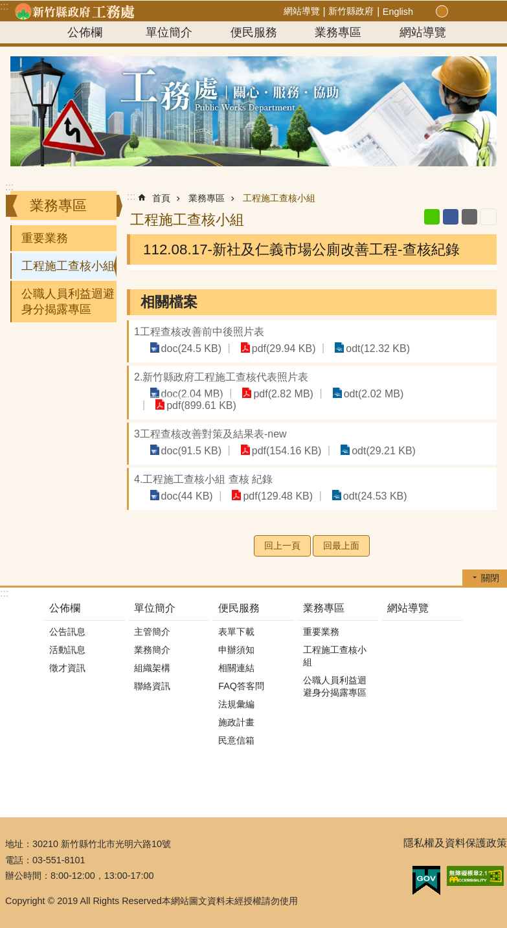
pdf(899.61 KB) (199, 404)
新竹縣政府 (351, 11)
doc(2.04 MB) (190, 393)
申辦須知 (236, 650)
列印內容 (488, 216)
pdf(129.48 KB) (271, 495)
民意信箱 (236, 740)
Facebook (450, 217)
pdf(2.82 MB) (276, 393)
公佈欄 (84, 32)
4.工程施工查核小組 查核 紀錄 (203, 479)
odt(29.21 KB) (372, 450)
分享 (471, 12)
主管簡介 (152, 631)
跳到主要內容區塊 (6, 6)
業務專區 (338, 32)
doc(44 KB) (184, 495)
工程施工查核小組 (68, 266)
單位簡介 (169, 32)
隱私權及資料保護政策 (455, 842)
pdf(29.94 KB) (277, 347)
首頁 (161, 198)
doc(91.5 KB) (189, 450)
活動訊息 (67, 650)
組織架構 (152, 668)
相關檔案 (169, 302)
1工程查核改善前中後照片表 (199, 331)
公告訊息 (67, 631)
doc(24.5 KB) (189, 347)
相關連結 (236, 668)
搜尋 (486, 12)
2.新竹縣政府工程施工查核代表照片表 (221, 376)
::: (9, 186)
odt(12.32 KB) (366, 347)
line (432, 217)
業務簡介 (152, 650)
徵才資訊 (67, 668)
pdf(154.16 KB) (280, 450)
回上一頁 (282, 545)
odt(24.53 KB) (364, 495)
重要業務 (44, 238)
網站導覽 (302, 11)
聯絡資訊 (152, 686)
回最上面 (341, 545)
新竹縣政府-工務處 (74, 11)
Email (469, 217)
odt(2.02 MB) (362, 393)
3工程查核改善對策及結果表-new (210, 433)
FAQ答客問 (241, 686)
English (398, 11)
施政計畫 (236, 722)
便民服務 (254, 32)
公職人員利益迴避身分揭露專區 (68, 301)
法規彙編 (236, 704)
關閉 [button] (490, 578)
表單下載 (236, 631)
